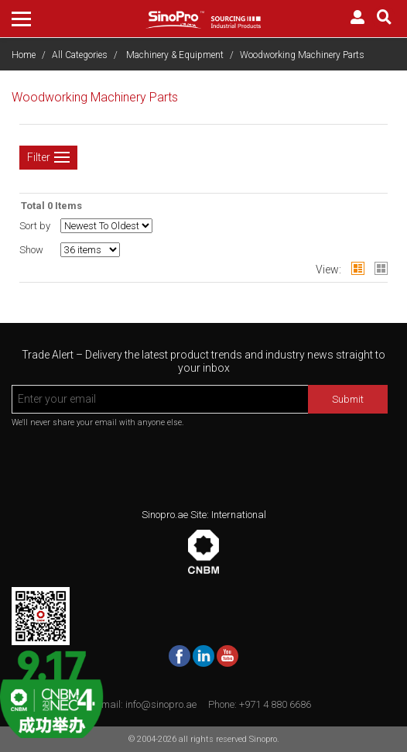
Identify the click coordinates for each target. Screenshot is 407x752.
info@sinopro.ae (161, 704)
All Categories (80, 55)
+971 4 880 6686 (275, 704)
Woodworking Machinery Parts (302, 55)
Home (24, 55)
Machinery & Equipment (175, 55)
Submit (348, 399)
